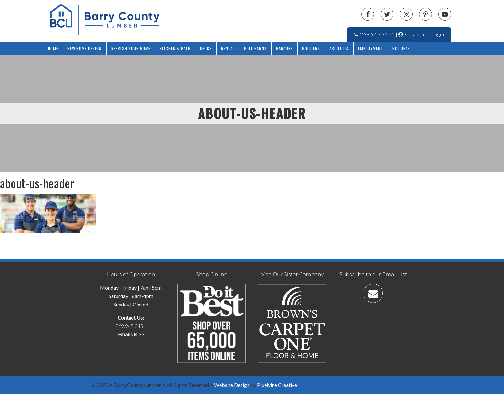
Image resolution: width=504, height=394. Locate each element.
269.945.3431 (374, 34)
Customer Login (421, 34)
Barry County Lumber (143, 19)
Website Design (231, 385)
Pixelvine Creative (277, 385)
